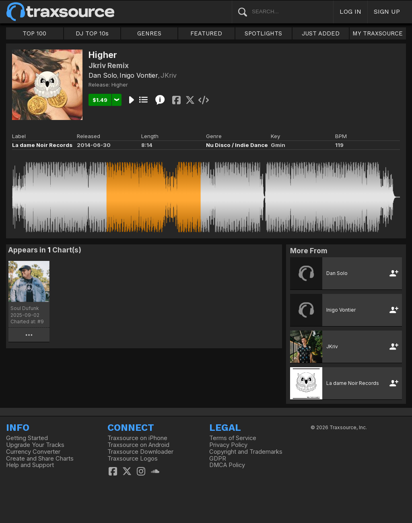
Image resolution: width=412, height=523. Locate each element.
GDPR (217, 458)
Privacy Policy (228, 445)
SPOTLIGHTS (263, 33)
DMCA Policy (227, 465)
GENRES (149, 33)
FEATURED (206, 33)
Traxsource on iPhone (137, 438)
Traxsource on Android (138, 445)
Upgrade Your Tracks (35, 445)
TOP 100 (34, 33)
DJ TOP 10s (92, 33)
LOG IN (350, 11)
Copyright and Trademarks (245, 451)
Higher (119, 84)
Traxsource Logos (132, 458)
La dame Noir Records (42, 145)
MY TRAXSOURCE (377, 33)
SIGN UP (387, 11)
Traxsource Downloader (140, 451)
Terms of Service (232, 438)
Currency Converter (33, 451)
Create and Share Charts (40, 458)
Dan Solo (103, 75)
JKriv (169, 75)
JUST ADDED (321, 33)
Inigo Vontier (138, 75)
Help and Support (30, 465)
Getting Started (27, 438)
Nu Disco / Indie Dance (237, 145)
